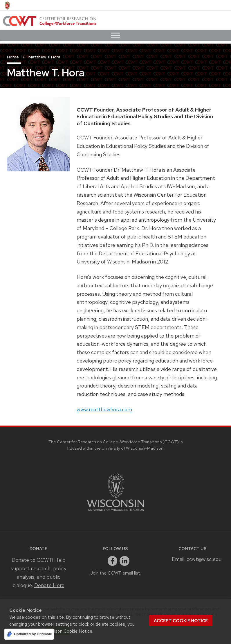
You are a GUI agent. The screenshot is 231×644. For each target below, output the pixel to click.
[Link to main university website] (115, 512)
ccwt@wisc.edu (204, 559)
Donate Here (49, 585)
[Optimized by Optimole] (29, 634)
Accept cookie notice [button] (181, 621)
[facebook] (113, 561)
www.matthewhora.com (104, 409)
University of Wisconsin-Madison (132, 448)
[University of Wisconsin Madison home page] (7, 5)
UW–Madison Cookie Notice (63, 631)
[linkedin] (124, 561)
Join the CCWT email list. (115, 573)
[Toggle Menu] (115, 35)
